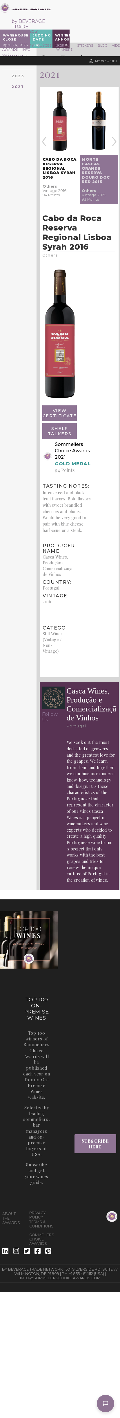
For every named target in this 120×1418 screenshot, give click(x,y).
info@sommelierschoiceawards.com (60, 1278)
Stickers (85, 45)
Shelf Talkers (59, 431)
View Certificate (60, 413)
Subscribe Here (95, 1144)
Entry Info (28, 47)
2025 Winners (64, 47)
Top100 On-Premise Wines (36, 1085)
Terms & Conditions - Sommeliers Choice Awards (40, 1233)
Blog (102, 45)
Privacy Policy (37, 1215)
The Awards (10, 47)
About (9, 1214)
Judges (45, 45)
